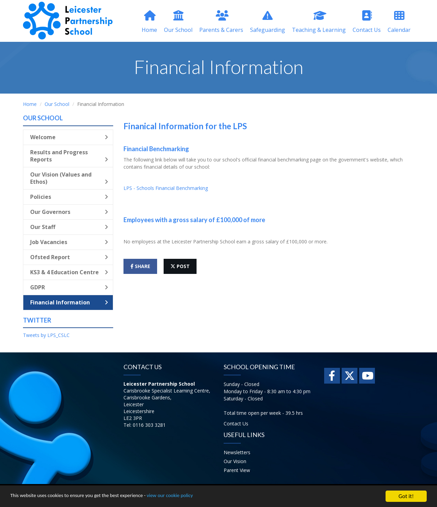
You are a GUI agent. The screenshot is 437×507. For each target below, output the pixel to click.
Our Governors (69, 212)
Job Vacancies (69, 242)
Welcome (69, 137)
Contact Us (367, 22)
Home (149, 22)
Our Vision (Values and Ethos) (69, 178)
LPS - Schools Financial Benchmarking (165, 188)
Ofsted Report (69, 257)
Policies (69, 197)
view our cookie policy (192, 496)
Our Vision (235, 461)
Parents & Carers (221, 22)
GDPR (69, 287)
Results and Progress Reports (69, 155)
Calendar (399, 22)
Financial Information (69, 302)
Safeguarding (267, 22)
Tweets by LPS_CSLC (46, 335)
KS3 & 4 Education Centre (69, 272)
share (140, 266)
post (180, 266)
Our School (178, 22)
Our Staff (69, 227)
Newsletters (237, 452)
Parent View (237, 470)
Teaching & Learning (319, 22)
